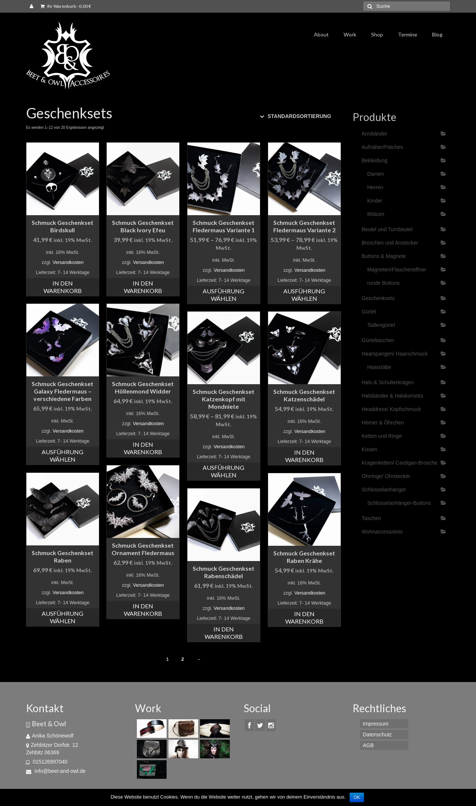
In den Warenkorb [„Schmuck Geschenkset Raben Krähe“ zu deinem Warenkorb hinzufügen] (304, 617)
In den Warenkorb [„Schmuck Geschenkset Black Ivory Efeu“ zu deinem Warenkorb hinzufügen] (143, 287)
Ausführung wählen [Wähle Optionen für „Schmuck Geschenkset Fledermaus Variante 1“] (223, 294)
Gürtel (369, 312)
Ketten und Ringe (382, 436)
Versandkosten (67, 262)
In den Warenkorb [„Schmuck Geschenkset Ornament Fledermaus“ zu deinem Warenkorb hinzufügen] (143, 609)
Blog (437, 34)
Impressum (376, 724)
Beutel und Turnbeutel (387, 229)
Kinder (374, 201)
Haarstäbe (379, 367)
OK (357, 797)
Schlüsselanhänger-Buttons (399, 503)
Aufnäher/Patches (382, 147)
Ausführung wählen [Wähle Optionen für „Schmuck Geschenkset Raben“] (62, 617)
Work (350, 34)
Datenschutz (377, 734)
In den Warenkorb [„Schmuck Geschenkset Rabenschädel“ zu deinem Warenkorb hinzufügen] (224, 632)
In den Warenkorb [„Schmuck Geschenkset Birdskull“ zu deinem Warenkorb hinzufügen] (63, 287)
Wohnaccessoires (382, 532)
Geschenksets (378, 298)
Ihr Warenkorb (66, 6)
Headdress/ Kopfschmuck (391, 409)
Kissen (369, 449)
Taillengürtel (381, 325)
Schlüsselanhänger (384, 490)
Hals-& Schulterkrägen (388, 382)
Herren (375, 187)
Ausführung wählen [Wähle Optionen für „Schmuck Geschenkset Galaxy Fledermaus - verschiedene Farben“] (62, 455)
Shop (377, 34)
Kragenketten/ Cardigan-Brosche (400, 463)
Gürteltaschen (378, 340)
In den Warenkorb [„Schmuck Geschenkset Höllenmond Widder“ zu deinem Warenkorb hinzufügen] (143, 448)
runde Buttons (383, 283)
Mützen (376, 214)
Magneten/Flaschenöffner (397, 270)
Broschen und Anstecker (390, 243)
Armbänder (374, 134)
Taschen (371, 518)
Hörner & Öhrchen (383, 423)
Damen (375, 174)
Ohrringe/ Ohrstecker (386, 476)
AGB (368, 745)
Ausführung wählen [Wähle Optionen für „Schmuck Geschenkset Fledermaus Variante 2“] (304, 294)
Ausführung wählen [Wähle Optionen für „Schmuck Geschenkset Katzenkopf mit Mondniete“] (223, 471)
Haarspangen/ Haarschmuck (395, 354)
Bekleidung (374, 160)
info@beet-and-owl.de (56, 771)
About (321, 34)
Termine (407, 34)
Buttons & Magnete (384, 256)
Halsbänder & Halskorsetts (393, 396)
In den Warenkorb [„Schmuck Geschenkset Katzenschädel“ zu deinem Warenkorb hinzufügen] (304, 456)
